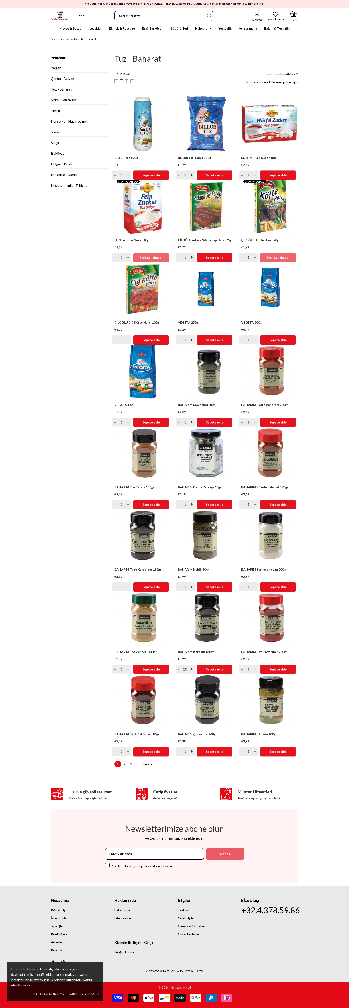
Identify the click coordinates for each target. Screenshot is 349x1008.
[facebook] (53, 961)
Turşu (55, 110)
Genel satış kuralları (191, 926)
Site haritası (122, 918)
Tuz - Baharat (61, 89)
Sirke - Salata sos (64, 100)
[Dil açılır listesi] (81, 15)
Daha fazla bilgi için (48, 994)
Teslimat (184, 910)
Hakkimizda (122, 910)
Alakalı (292, 74)
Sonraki (149, 764)
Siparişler (57, 926)
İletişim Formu (124, 952)
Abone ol (225, 854)
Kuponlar (57, 950)
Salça (55, 142)
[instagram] (62, 961)
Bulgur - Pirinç (62, 164)
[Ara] (209, 16)
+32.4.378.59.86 (270, 910)
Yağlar (56, 68)
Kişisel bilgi (58, 910)
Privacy (188, 971)
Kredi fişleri (59, 934)
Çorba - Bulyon (62, 78)
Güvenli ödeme (188, 934)
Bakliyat (57, 153)
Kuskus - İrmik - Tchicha (69, 185)
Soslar (55, 132)
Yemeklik (58, 57)
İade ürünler (59, 918)
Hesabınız (60, 900)
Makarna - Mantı (64, 174)
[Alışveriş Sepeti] (293, 16)
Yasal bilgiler (186, 918)
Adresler (57, 942)
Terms (199, 971)
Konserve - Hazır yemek (69, 121)
